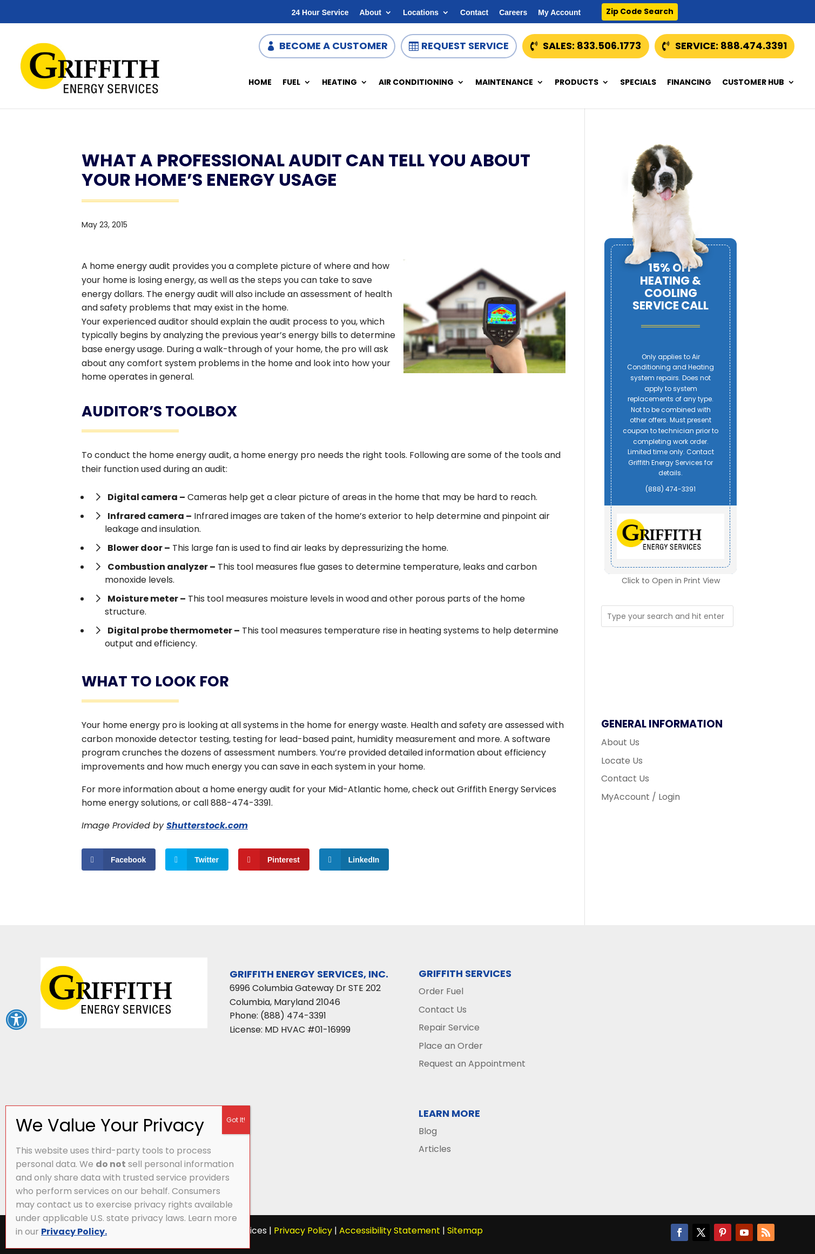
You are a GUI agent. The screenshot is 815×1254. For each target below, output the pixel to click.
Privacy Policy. (74, 1231)
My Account (559, 13)
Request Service (465, 45)
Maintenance (504, 82)
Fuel (291, 82)
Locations (421, 13)
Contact (474, 13)
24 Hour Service (320, 13)
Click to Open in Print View (671, 580)
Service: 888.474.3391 (731, 45)
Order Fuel (441, 991)
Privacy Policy (303, 1230)
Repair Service (449, 1027)
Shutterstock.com (207, 825)
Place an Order (451, 1046)
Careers (513, 13)
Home (260, 82)
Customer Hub (753, 82)
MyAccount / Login (640, 797)
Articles (435, 1149)
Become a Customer (333, 45)
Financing (689, 82)
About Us (620, 742)
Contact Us (625, 778)
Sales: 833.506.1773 (592, 45)
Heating (339, 82)
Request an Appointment (472, 1063)
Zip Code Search (639, 11)
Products (576, 82)
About (370, 13)
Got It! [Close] (235, 1119)
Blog (428, 1131)
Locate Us (622, 760)
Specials (638, 82)
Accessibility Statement (389, 1230)
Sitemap (465, 1230)
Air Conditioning (416, 82)
